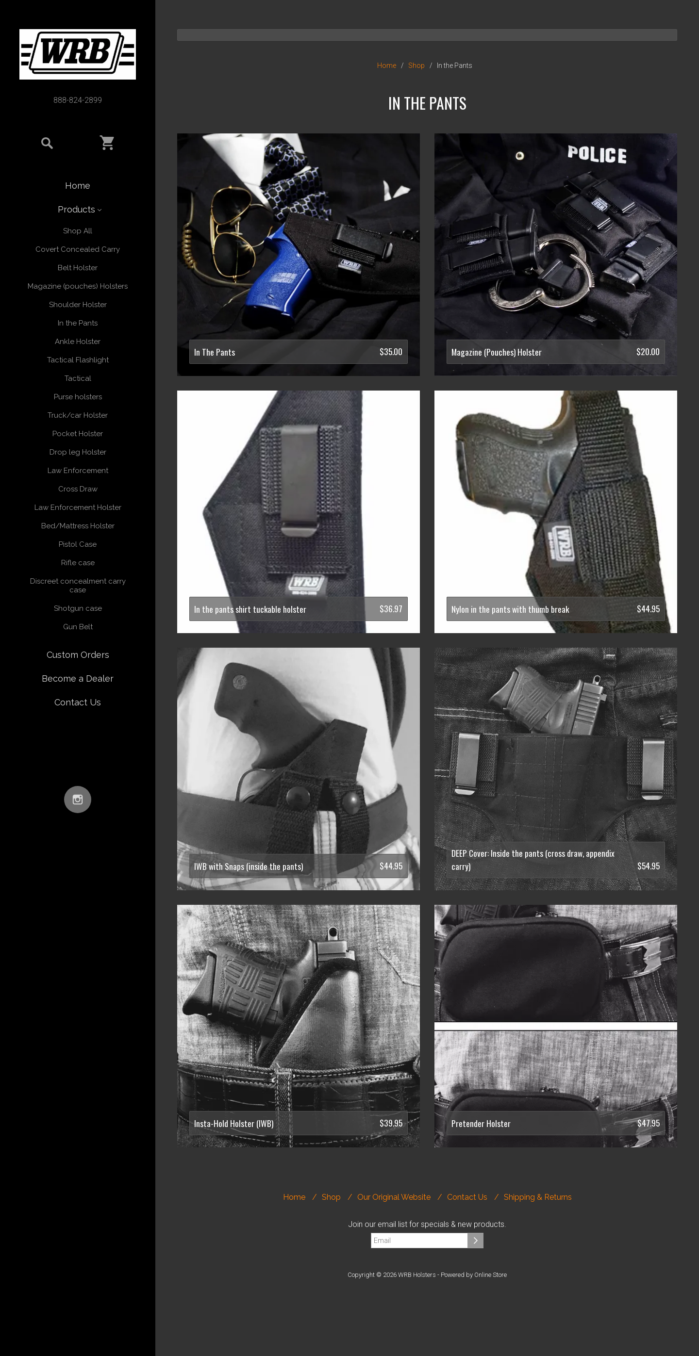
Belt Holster (78, 267)
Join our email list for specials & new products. (427, 1224)
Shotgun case (78, 608)
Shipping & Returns (538, 1197)
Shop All (77, 231)
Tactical (78, 378)
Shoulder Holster (78, 304)
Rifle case (78, 562)
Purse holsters (78, 396)
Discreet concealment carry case (78, 585)
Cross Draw (78, 489)
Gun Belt (78, 626)
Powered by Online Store (474, 1274)
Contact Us (77, 702)
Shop (416, 65)
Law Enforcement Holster (77, 507)
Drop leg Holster (78, 452)
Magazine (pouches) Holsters (78, 286)
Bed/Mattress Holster (78, 526)
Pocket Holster (77, 433)
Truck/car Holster (78, 415)
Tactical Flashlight (78, 360)
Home (77, 185)
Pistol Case (78, 544)
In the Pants (78, 323)
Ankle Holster (77, 341)
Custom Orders (78, 655)
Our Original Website (394, 1197)
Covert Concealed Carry (77, 249)
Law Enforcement (78, 470)
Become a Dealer (78, 678)
